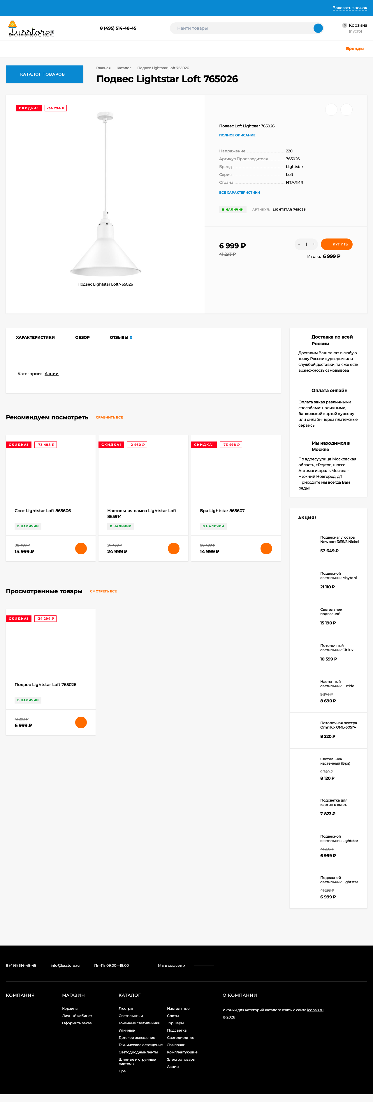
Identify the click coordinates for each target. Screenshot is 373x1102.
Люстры (126, 1013)
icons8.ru (315, 1015)
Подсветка (176, 1035)
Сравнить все (114, 764)
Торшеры (175, 1028)
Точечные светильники (139, 1028)
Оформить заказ (77, 1028)
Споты (173, 1021)
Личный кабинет (77, 1021)
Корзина (70, 1013)
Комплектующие (182, 1057)
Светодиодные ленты (138, 1057)
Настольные (178, 1013)
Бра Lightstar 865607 (222, 857)
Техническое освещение (141, 1050)
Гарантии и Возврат (136, 7)
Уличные (127, 1035)
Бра (122, 1076)
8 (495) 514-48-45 (118, 28)
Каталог (123, 68)
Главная (14, 7)
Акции (52, 720)
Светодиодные (180, 1042)
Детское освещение (137, 1042)
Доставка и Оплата (86, 7)
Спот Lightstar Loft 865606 (43, 857)
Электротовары (181, 1064)
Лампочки (176, 1050)
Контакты (176, 7)
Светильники (131, 1021)
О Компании (44, 7)
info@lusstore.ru (65, 970)
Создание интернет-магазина (250, 1041)
